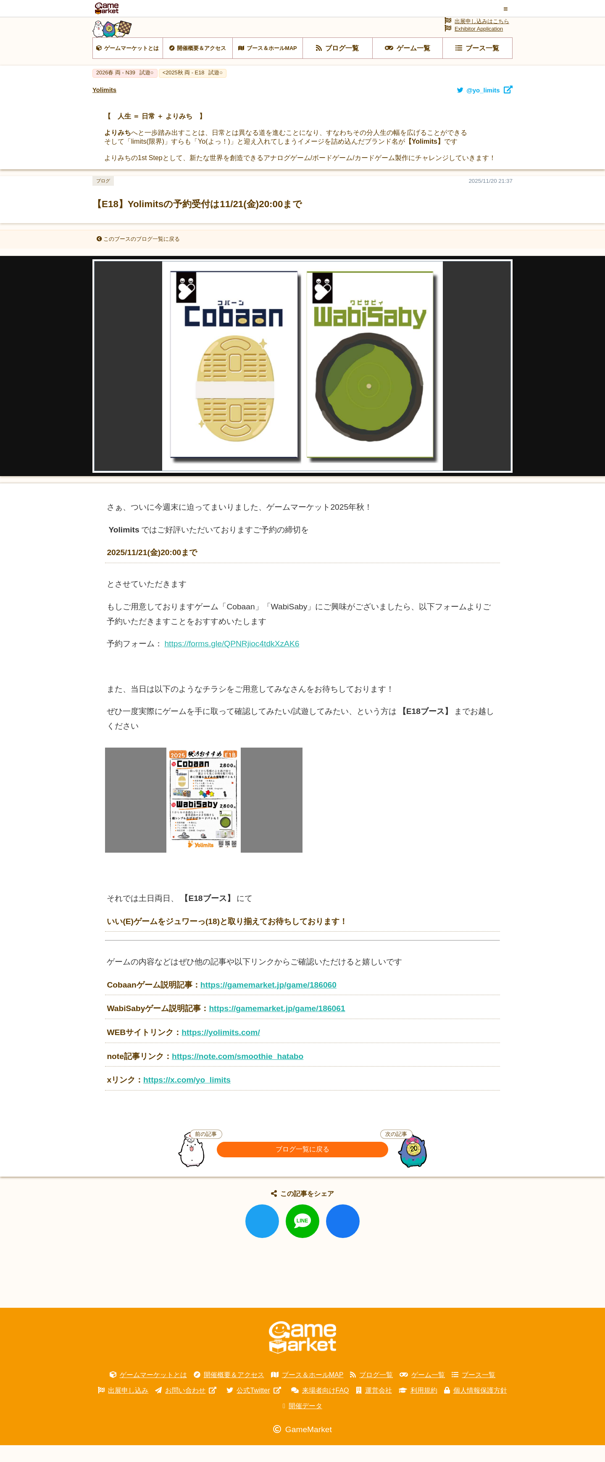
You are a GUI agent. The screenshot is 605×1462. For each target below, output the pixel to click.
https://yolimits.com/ (221, 1049)
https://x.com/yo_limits (187, 1096)
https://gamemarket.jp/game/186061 (277, 1025)
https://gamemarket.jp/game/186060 (268, 1001)
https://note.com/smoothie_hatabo (237, 1073)
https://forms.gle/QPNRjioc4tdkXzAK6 (231, 660)
